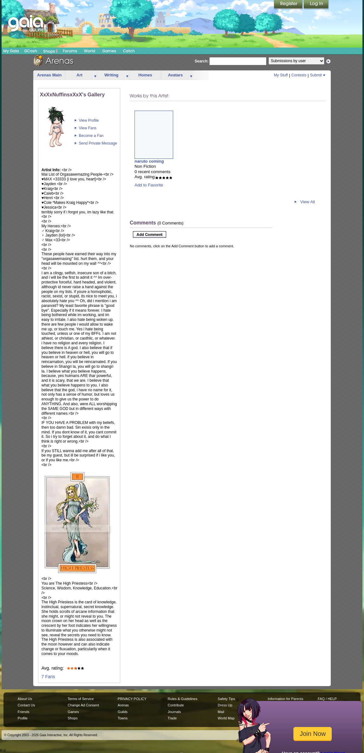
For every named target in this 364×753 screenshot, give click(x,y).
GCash (30, 51)
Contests (299, 75)
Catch (129, 51)
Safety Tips (226, 699)
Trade (172, 718)
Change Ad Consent (83, 705)
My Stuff (281, 75)
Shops (50, 51)
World (89, 51)
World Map (226, 718)
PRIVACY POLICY (132, 699)
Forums (70, 51)
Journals (174, 712)
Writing (111, 75)
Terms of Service (81, 699)
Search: (202, 61)
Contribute (176, 705)
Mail (221, 712)
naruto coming (149, 161)
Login (316, 5)
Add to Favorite (149, 185)
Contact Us (26, 705)
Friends (23, 712)
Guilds (123, 712)
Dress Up (225, 705)
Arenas (123, 705)
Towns (123, 718)
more (95, 75)
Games (109, 51)
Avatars (175, 75)
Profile (23, 718)
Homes (145, 75)
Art (80, 75)
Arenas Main (49, 75)
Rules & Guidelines (183, 699)
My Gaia (11, 51)
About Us (25, 699)
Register (289, 5)
